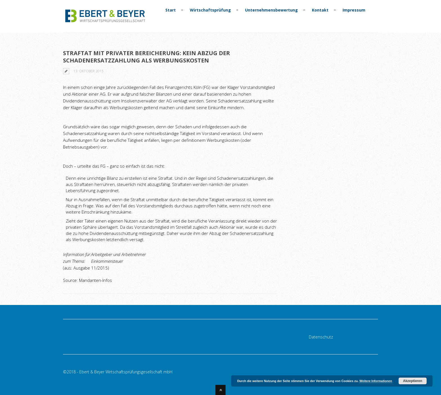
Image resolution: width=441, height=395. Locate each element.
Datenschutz (321, 337)
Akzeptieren (412, 381)
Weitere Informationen (375, 381)
